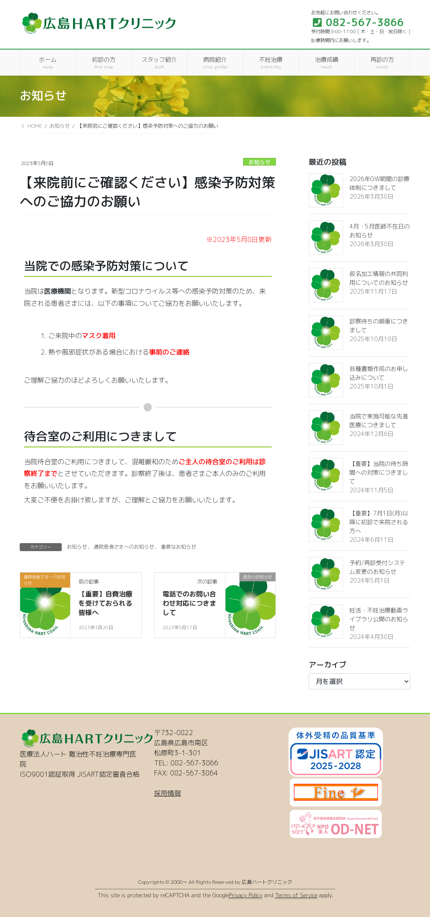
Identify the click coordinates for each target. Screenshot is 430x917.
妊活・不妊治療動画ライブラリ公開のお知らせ (378, 619)
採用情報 (167, 793)
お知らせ (259, 162)
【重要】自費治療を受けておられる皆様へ (105, 603)
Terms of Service (296, 895)
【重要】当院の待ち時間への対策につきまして (378, 472)
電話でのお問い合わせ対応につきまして (189, 603)
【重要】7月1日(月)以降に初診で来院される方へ (378, 522)
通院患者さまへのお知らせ (124, 546)
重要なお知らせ (178, 546)
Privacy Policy (245, 895)
